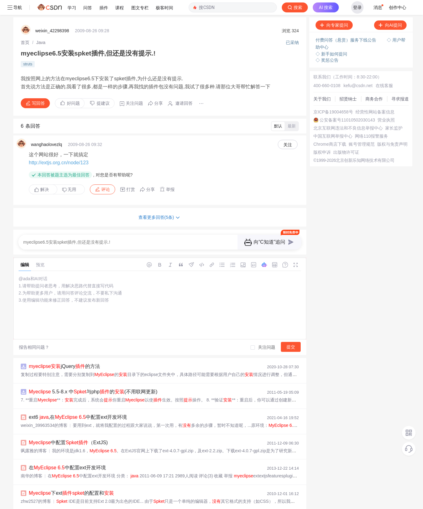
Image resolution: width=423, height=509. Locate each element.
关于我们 (322, 84)
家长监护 (394, 113)
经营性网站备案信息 (375, 97)
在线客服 (384, 70)
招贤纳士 (348, 84)
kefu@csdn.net (358, 70)
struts (27, 49)
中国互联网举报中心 (332, 121)
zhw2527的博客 (36, 486)
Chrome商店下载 (329, 129)
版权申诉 (322, 137)
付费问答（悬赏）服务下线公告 (346, 25)
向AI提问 (390, 10)
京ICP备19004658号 (333, 97)
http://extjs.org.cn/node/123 (59, 147)
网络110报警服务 (371, 121)
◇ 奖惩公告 (327, 45)
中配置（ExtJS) (68, 427)
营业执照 (386, 105)
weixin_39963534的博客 (44, 410)
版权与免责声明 (392, 129)
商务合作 (374, 84)
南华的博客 (31, 460)
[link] (25, 27)
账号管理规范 (362, 129)
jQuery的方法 (64, 351)
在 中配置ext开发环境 (67, 452)
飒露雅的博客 (34, 435)
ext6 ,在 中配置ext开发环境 (78, 402)
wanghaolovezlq (46, 129)
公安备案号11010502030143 (347, 105)
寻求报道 (400, 84)
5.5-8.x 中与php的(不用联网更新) (93, 376)
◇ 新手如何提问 (331, 39)
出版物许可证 (346, 137)
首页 (25, 27)
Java (41, 27)
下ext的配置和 (71, 478)
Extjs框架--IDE (72, 503)
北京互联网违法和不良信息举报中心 (348, 113)
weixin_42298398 (52, 15)
